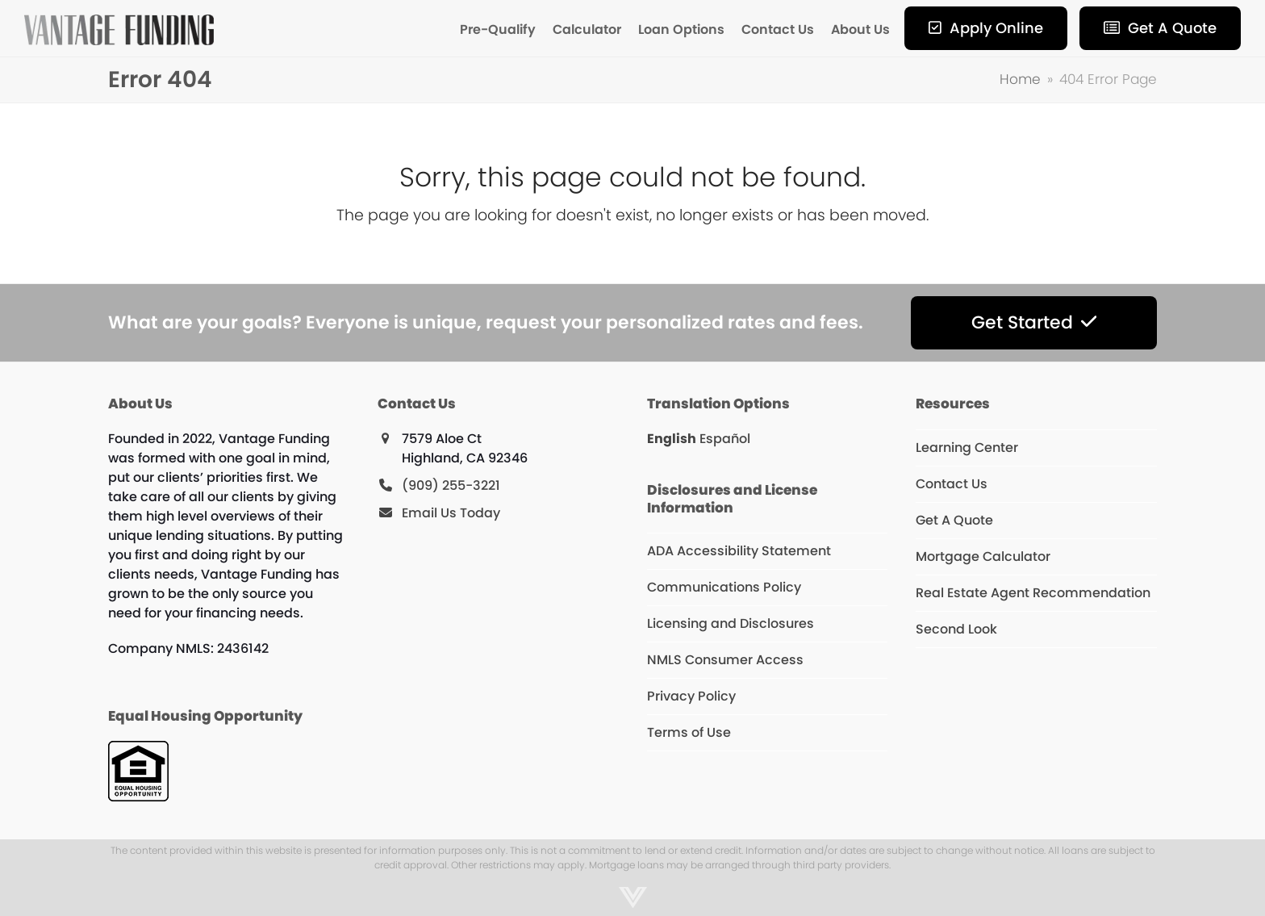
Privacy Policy (691, 696)
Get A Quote (954, 520)
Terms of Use (689, 732)
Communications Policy (724, 587)
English (671, 438)
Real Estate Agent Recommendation (1033, 592)
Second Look (956, 629)
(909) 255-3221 (451, 485)
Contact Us (951, 484)
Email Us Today (451, 513)
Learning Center (967, 447)
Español (724, 438)
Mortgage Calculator (983, 556)
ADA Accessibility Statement (739, 551)
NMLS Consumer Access (725, 659)
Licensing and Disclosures (730, 623)
